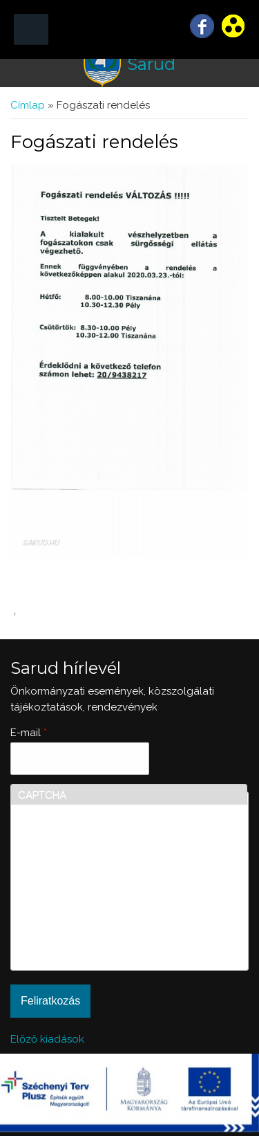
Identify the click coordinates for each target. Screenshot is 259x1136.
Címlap (27, 105)
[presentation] (74, 913)
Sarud (151, 64)
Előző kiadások (47, 1039)
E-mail (28, 732)
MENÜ (31, 29)
